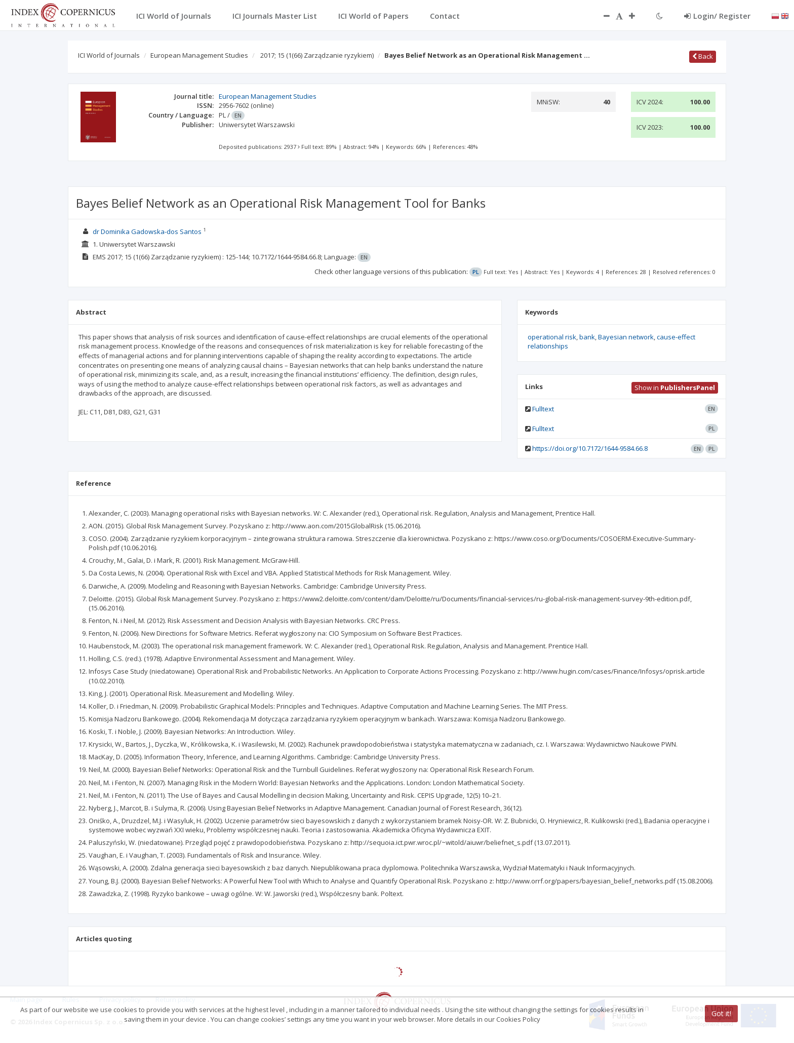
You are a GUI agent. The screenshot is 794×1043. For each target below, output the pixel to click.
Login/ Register (717, 16)
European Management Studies (199, 55)
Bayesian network (626, 336)
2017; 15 (317, 55)
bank (587, 336)
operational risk (552, 336)
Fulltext (543, 408)
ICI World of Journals (109, 55)
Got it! (721, 1013)
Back (702, 56)
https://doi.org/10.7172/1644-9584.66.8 (590, 448)
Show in (674, 387)
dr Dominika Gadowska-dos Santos (147, 231)
